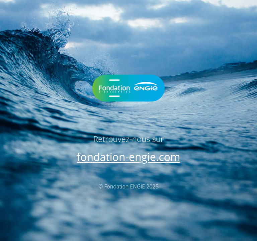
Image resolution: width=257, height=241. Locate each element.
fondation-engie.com (128, 157)
